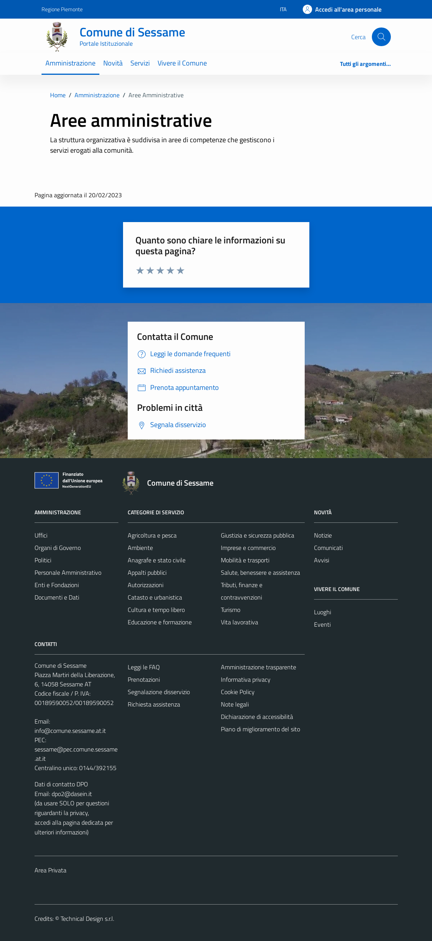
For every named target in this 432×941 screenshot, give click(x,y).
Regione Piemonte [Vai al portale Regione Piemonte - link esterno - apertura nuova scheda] (62, 9)
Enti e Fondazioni (57, 584)
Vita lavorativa (239, 622)
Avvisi (321, 560)
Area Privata (50, 870)
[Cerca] (381, 37)
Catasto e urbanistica (155, 597)
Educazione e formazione (160, 622)
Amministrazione (70, 63)
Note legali (235, 704)
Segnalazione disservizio (159, 691)
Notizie (323, 535)
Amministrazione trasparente (258, 667)
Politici (43, 560)
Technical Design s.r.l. (87, 918)
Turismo (230, 609)
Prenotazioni (144, 679)
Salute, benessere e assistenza (260, 572)
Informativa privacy (246, 679)
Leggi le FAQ (144, 667)
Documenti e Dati (57, 597)
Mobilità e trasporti (245, 560)
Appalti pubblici (147, 572)
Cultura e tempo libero (156, 609)
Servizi (140, 63)
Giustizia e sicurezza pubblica (257, 535)
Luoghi (322, 612)
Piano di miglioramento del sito (260, 729)
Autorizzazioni (145, 584)
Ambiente (140, 547)
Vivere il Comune (182, 63)
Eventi (322, 624)
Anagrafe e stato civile (157, 560)
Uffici (41, 535)
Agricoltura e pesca (152, 535)
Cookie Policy (238, 691)
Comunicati (328, 547)
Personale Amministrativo (68, 572)
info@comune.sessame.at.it (70, 730)
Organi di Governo (58, 547)
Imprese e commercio (248, 547)
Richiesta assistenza (154, 704)
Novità (113, 63)
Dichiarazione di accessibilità (257, 716)
